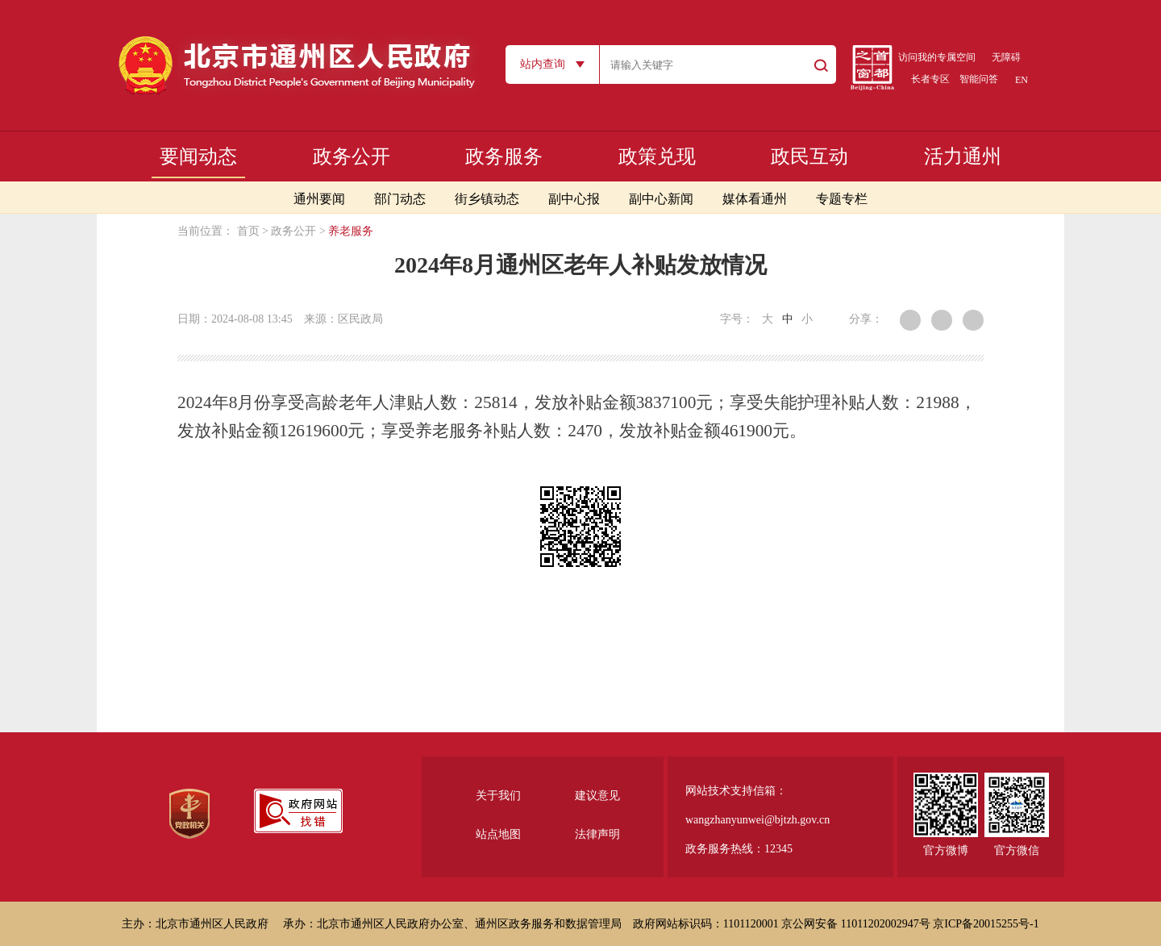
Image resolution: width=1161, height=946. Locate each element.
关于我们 (498, 796)
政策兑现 (657, 156)
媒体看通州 (754, 199)
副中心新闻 (661, 199)
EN (1021, 79)
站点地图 (498, 834)
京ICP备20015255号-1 (985, 924)
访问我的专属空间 (937, 57)
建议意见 (597, 796)
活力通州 (962, 156)
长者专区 (930, 79)
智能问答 (978, 79)
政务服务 (504, 156)
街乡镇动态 (487, 199)
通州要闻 (319, 199)
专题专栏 (842, 199)
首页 (248, 231)
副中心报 (574, 199)
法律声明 (597, 834)
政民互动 (809, 156)
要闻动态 (198, 156)
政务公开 (351, 156)
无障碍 (1006, 57)
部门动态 (400, 199)
